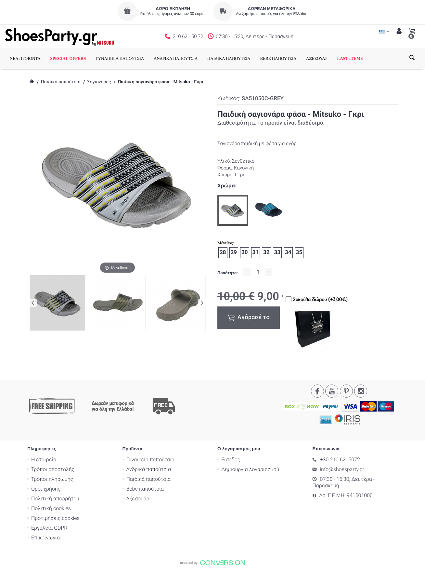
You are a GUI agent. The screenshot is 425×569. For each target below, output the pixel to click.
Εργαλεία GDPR (49, 528)
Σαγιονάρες (99, 82)
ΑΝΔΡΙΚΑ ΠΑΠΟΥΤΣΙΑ (176, 58)
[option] (232, 210)
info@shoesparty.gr (342, 469)
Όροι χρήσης (45, 489)
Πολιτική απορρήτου (55, 498)
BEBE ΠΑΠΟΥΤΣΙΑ (278, 58)
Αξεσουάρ (137, 498)
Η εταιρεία (43, 459)
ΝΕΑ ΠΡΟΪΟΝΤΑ (25, 58)
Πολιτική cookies (51, 508)
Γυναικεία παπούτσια (150, 459)
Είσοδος (230, 459)
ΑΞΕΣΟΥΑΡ (317, 58)
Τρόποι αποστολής (52, 469)
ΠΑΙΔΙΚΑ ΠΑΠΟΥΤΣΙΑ (229, 58)
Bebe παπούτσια (145, 489)
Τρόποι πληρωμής (52, 479)
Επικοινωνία (45, 538)
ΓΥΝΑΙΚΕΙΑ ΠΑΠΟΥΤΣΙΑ (120, 58)
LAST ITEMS (350, 58)
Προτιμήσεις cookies (55, 518)
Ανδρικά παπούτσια (148, 469)
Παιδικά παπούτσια (61, 82)
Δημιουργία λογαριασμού (250, 469)
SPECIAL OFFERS (68, 58)
